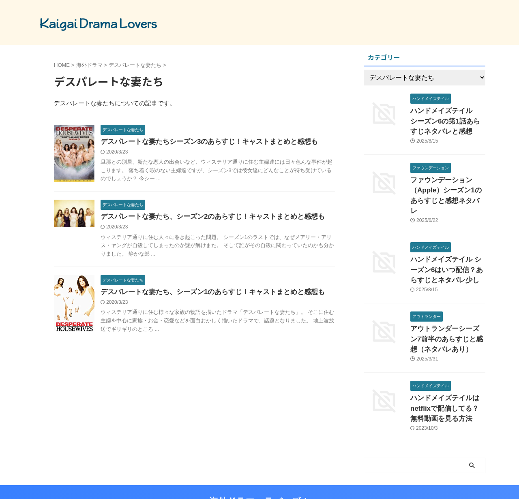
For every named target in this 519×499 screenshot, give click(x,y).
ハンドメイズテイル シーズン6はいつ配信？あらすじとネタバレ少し (446, 250)
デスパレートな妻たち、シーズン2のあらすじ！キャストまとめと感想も (206, 217)
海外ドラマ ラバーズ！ (259, 472)
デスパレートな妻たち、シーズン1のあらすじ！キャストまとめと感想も (206, 293)
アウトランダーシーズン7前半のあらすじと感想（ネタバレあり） (447, 316)
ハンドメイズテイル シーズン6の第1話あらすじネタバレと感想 (447, 119)
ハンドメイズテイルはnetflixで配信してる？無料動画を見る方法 (447, 381)
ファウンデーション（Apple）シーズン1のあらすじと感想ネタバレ (445, 185)
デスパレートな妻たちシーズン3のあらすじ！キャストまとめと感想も (203, 142)
